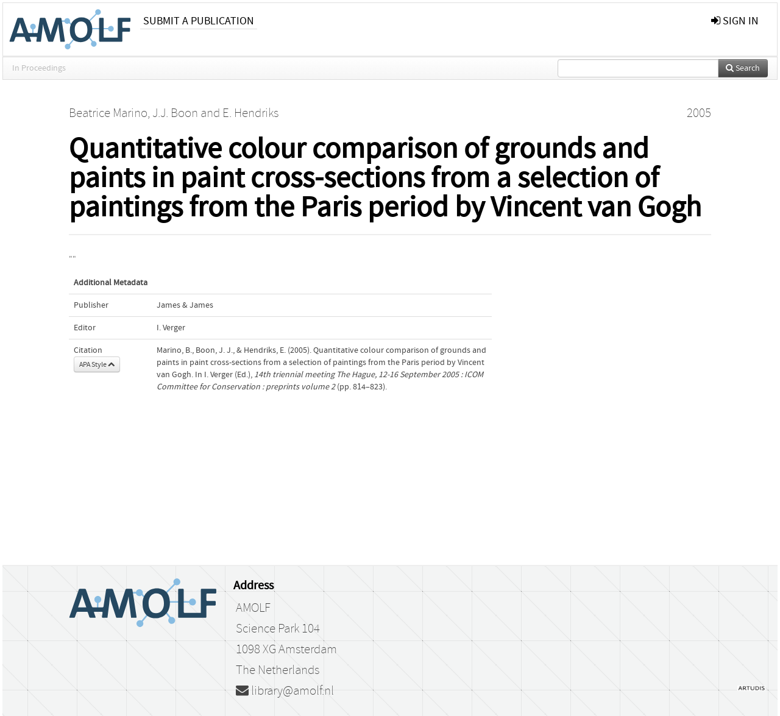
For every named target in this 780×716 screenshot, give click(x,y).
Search (743, 68)
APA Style (97, 364)
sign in (735, 21)
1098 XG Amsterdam (286, 649)
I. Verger (171, 328)
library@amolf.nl (285, 691)
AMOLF (253, 608)
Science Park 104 (278, 629)
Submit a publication (198, 21)
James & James (185, 305)
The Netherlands (277, 670)
